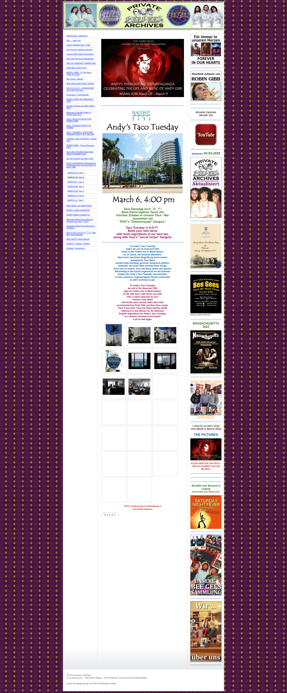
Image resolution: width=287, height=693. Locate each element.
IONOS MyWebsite (100, 683)
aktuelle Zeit (206, 115)
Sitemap (87, 675)
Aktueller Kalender (205, 112)
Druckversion (74, 675)
